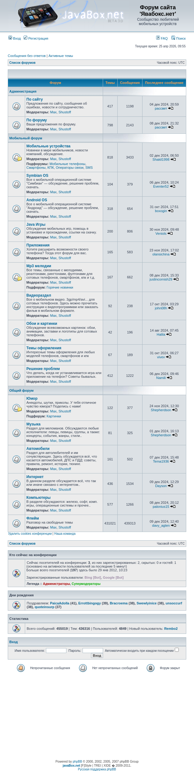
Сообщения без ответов (27, 56)
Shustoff (64, 112)
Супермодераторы (86, 584)
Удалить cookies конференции (30, 533)
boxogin (161, 211)
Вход (14, 38)
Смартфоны (36, 167)
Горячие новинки (60, 287)
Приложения (38, 245)
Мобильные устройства (48, 146)
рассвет (161, 108)
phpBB (77, 761)
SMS (89, 167)
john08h (161, 308)
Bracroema (119, 603)
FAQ (162, 38)
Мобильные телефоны (67, 164)
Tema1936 (161, 461)
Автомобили (38, 448)
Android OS (36, 200)
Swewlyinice (147, 603)
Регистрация (36, 38)
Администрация (23, 91)
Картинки (54, 416)
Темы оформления (43, 348)
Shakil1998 (160, 159)
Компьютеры (38, 497)
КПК (50, 167)
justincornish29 (161, 279)
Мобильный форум (25, 138)
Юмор (32, 398)
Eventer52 (161, 186)
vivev (161, 357)
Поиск (178, 38)
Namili (161, 378)
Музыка (33, 424)
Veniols (161, 233)
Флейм (32, 518)
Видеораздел (38, 295)
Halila (161, 334)
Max (53, 112)
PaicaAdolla (59, 603)
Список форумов (22, 62)
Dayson (161, 486)
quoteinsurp (45, 607)
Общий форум (21, 390)
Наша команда (65, 533)
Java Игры (35, 224)
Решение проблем (43, 369)
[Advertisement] (97, 716)
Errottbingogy (89, 603)
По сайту (34, 99)
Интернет (34, 477)
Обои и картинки (41, 323)
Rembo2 (171, 628)
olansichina (160, 254)
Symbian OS (37, 175)
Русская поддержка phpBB (97, 769)
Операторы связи (69, 167)
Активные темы (60, 56)
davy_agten (161, 525)
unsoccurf (173, 603)
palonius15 (161, 506)
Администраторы (56, 584)
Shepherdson (161, 410)
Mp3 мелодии (38, 266)
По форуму (36, 120)
